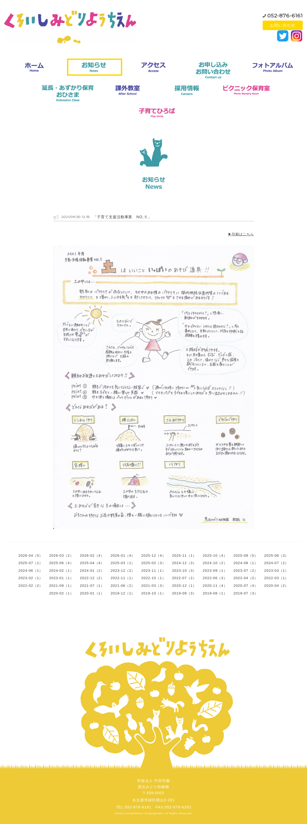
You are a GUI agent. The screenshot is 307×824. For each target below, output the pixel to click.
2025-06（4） (61, 563)
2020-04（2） (276, 586)
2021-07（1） (92, 586)
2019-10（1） (153, 593)
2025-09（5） (245, 556)
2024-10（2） (215, 563)
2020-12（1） (184, 586)
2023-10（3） (184, 571)
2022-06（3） (215, 578)
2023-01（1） (61, 578)
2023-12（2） (123, 571)
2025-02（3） (153, 563)
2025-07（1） (30, 563)
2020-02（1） (61, 593)
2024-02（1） (61, 571)
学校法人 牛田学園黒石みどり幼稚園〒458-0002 (153, 787)
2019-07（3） (245, 593)
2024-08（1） (245, 563)
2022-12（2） (92, 578)
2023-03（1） (276, 571)
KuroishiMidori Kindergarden (143, 813)
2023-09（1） (215, 571)
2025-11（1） (184, 556)
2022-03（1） (276, 578)
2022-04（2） (245, 578)
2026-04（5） (30, 556)
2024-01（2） (92, 571)
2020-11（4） (215, 586)
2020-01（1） (92, 593)
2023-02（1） (30, 578)
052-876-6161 (285, 14)
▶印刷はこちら (241, 234)
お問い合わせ (283, 25)
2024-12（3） (184, 563)
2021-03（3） (153, 586)
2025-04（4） (92, 563)
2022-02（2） (30, 586)
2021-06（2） (123, 586)
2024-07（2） (276, 563)
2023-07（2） (245, 571)
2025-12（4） (153, 556)
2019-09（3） (184, 593)
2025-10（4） (215, 556)
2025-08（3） (276, 556)
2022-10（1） (153, 578)
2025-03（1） (123, 563)
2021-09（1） (61, 586)
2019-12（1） (123, 593)
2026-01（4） (123, 556)
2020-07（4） (245, 586)
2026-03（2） (61, 556)
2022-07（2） (184, 578)
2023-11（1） (153, 571)
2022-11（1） (123, 578)
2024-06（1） (30, 571)
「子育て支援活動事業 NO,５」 (122, 217)
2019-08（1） (215, 593)
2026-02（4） (92, 556)
